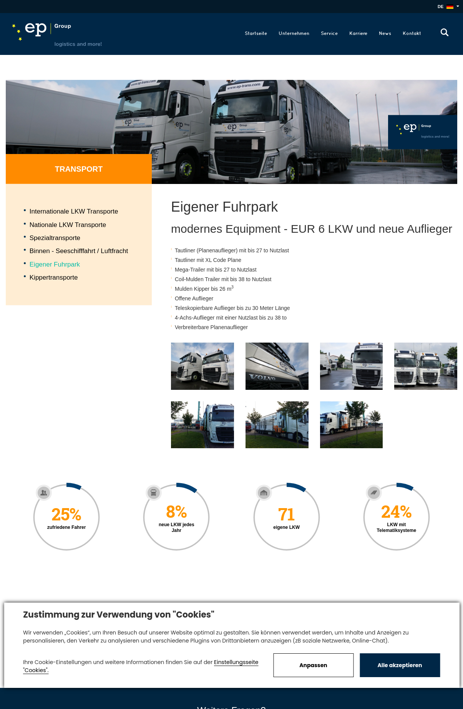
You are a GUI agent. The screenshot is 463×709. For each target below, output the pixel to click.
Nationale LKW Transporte (68, 224)
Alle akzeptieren (400, 665)
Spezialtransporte (55, 238)
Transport (79, 169)
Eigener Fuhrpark (55, 264)
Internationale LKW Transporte (74, 211)
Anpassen (313, 665)
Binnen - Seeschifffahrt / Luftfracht (79, 251)
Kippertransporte (54, 277)
